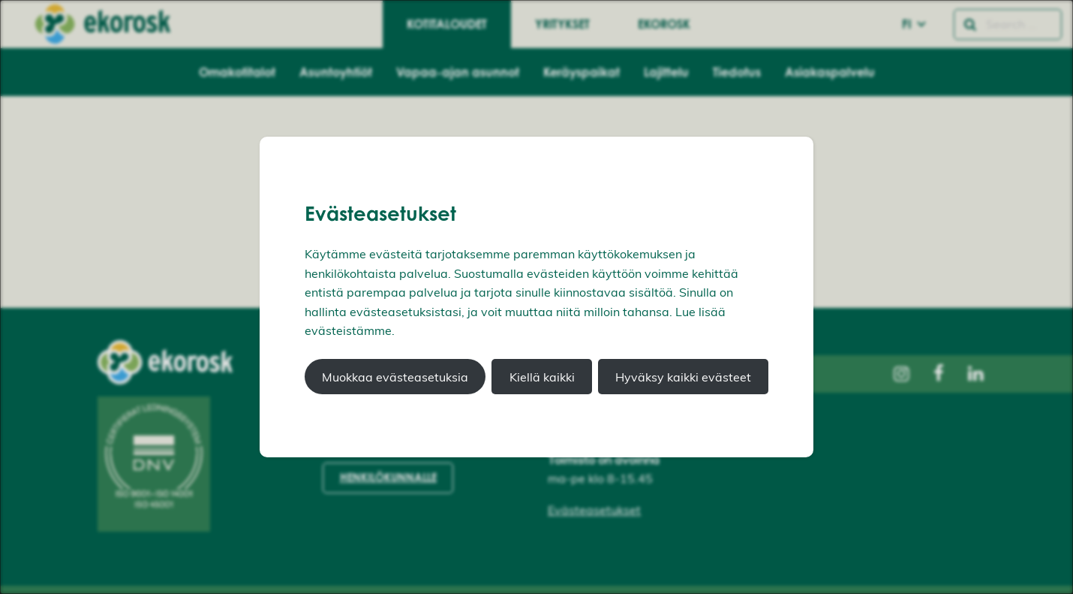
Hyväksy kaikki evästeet (683, 376)
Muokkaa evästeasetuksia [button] (395, 376)
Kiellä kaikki (542, 376)
